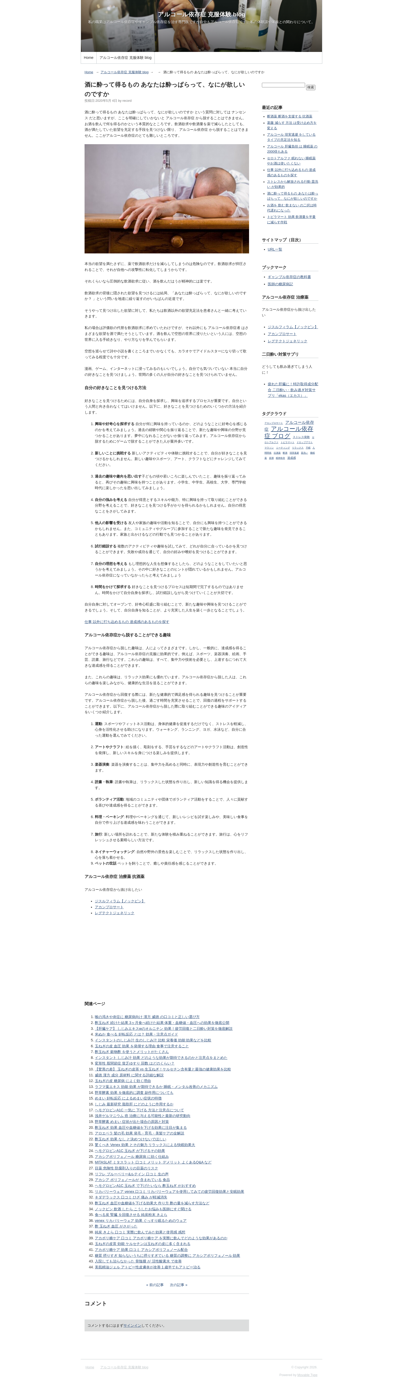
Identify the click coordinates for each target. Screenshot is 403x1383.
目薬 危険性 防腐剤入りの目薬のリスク (126, 1168)
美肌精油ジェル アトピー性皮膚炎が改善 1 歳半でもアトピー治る (147, 1267)
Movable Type (307, 1375)
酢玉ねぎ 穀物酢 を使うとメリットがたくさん (132, 1052)
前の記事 (156, 1285)
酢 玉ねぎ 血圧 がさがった (116, 1226)
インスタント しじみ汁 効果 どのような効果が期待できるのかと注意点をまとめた (161, 1058)
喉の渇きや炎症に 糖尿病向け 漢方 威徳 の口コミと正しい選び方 (147, 1017)
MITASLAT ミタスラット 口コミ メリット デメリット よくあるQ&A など (153, 1162)
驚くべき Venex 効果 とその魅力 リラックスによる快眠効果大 (145, 1145)
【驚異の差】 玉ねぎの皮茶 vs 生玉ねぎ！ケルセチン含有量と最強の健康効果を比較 (163, 1069)
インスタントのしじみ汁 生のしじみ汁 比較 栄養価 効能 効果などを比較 (153, 1040)
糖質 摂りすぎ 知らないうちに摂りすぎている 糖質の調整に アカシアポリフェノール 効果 (167, 1255)
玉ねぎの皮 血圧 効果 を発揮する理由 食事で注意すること (142, 1046)
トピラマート (288, 442)
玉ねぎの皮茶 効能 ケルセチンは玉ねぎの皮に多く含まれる (142, 1244)
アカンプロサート (109, 907)
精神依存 (280, 458)
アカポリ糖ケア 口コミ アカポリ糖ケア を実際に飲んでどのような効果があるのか (161, 1238)
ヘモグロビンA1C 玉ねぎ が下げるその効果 (130, 1151)
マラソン (269, 447)
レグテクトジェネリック (114, 913)
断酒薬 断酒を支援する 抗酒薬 (289, 116)
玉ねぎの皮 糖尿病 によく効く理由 (123, 1081)
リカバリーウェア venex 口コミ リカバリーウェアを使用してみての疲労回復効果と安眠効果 (169, 1191)
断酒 (285, 453)
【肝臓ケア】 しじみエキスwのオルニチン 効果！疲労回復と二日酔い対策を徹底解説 (164, 1029)
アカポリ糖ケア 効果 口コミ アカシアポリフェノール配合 (141, 1250)
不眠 (308, 447)
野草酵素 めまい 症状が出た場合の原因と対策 (132, 1122)
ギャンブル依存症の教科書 (289, 277)
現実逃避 (294, 453)
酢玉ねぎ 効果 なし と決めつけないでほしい (130, 1139)
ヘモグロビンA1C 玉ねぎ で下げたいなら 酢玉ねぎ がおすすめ (145, 1186)
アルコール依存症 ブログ (288, 432)
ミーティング (283, 447)
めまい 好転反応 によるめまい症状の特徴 (128, 1098)
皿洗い (304, 453)
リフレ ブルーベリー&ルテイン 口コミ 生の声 (132, 1174)
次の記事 (177, 1285)
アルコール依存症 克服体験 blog (201, 14)
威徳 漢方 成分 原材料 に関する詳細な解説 (129, 1075)
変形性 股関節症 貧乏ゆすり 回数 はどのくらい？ (135, 1063)
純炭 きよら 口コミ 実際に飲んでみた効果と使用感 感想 (140, 1232)
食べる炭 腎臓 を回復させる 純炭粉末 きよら (131, 1215)
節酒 (271, 458)
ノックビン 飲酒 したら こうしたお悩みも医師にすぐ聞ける (143, 1209)
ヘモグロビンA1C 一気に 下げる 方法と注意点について (139, 1110)
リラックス (298, 447)
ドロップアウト (305, 442)
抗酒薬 (277, 453)
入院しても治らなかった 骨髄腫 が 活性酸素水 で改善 (138, 1261)
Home (88, 58)
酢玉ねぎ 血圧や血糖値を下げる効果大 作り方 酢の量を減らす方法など (152, 1203)
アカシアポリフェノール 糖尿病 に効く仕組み (132, 1157)
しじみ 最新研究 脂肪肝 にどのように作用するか (134, 1104)
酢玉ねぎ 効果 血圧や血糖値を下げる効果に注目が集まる (141, 1127)
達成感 (291, 457)
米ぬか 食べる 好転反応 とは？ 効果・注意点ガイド (136, 1034)
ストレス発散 (301, 436)
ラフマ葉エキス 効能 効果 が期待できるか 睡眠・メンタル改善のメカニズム (156, 1087)
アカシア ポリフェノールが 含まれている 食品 (132, 1180)
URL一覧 (275, 249)
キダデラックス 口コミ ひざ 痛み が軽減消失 (131, 1197)
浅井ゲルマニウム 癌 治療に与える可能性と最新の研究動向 (142, 1116)
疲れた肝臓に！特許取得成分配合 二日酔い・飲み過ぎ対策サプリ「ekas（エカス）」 (293, 390)
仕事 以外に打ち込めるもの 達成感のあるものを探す (127, 622)
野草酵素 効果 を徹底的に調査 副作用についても (134, 1093)
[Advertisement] (167, 958)
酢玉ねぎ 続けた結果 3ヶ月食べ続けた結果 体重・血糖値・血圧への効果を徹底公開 (162, 1023)
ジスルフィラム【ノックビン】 (120, 901)
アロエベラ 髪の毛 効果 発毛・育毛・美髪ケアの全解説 (139, 1133)
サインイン (132, 1325)
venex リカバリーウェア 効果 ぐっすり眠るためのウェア (141, 1221)
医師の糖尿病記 (280, 284)
